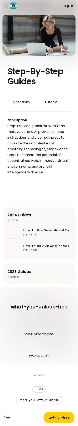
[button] (39, 389)
